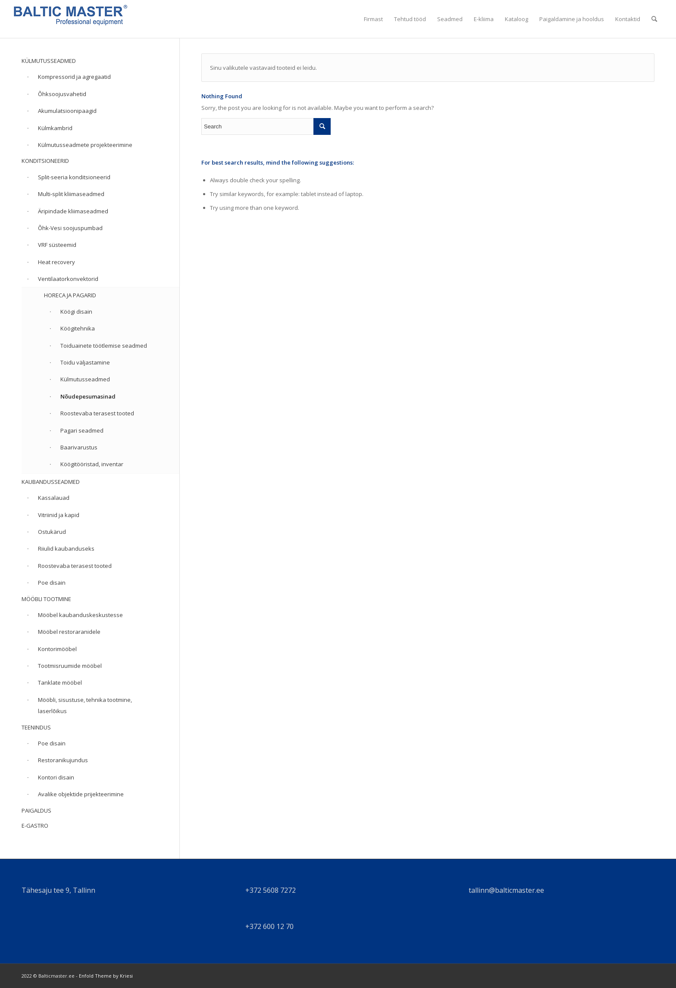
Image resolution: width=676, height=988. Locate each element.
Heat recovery (56, 262)
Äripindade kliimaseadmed (73, 211)
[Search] (654, 19)
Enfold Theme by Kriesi (106, 975)
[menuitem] (373, 19)
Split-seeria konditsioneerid (74, 177)
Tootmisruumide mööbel (70, 666)
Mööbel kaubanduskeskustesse (80, 615)
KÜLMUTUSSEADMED (49, 61)
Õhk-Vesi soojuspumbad (70, 228)
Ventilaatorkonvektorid (68, 279)
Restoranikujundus (63, 760)
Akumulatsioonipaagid (67, 111)
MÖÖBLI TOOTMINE (46, 599)
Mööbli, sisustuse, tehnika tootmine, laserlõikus (85, 705)
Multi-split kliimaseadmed (71, 194)
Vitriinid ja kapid (58, 515)
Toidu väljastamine (85, 362)
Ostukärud (52, 532)
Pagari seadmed (81, 430)
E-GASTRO (35, 825)
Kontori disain (56, 777)
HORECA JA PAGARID (70, 295)
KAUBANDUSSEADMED (51, 482)
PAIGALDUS (36, 810)
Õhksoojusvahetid (62, 94)
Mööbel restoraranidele (69, 632)
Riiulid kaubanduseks (66, 548)
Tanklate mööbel (60, 682)
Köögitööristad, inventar (91, 464)
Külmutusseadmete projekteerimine (85, 145)
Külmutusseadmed (85, 379)
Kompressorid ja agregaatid (74, 77)
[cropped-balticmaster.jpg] (70, 19)
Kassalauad (53, 498)
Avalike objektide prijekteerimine (81, 794)
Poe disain (52, 582)
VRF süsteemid (57, 245)
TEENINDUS (36, 727)
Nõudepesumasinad (88, 396)
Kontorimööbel (57, 649)
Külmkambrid (55, 128)
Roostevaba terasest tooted (97, 413)
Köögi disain (76, 311)
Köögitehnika (77, 328)
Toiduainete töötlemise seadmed (103, 345)
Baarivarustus (78, 447)
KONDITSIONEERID (45, 161)
